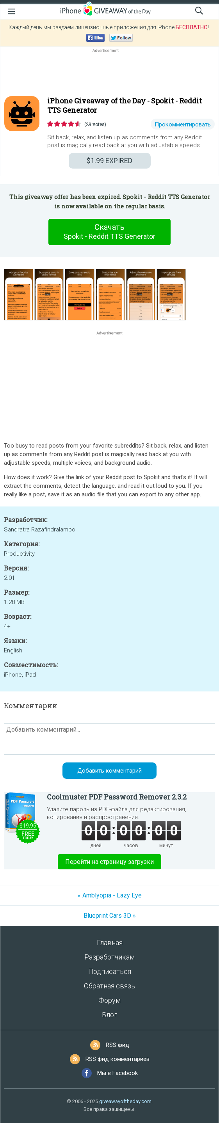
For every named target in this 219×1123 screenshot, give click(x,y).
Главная (110, 942)
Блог (109, 1015)
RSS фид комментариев (117, 1059)
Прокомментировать (183, 124)
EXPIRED (109, 160)
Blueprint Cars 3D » (110, 915)
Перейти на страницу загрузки (109, 861)
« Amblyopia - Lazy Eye (110, 895)
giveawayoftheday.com (125, 1101)
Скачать (110, 231)
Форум (109, 1000)
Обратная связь (109, 986)
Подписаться (109, 971)
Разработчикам (109, 957)
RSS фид (117, 1044)
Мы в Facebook (117, 1073)
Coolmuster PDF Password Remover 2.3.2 (117, 796)
